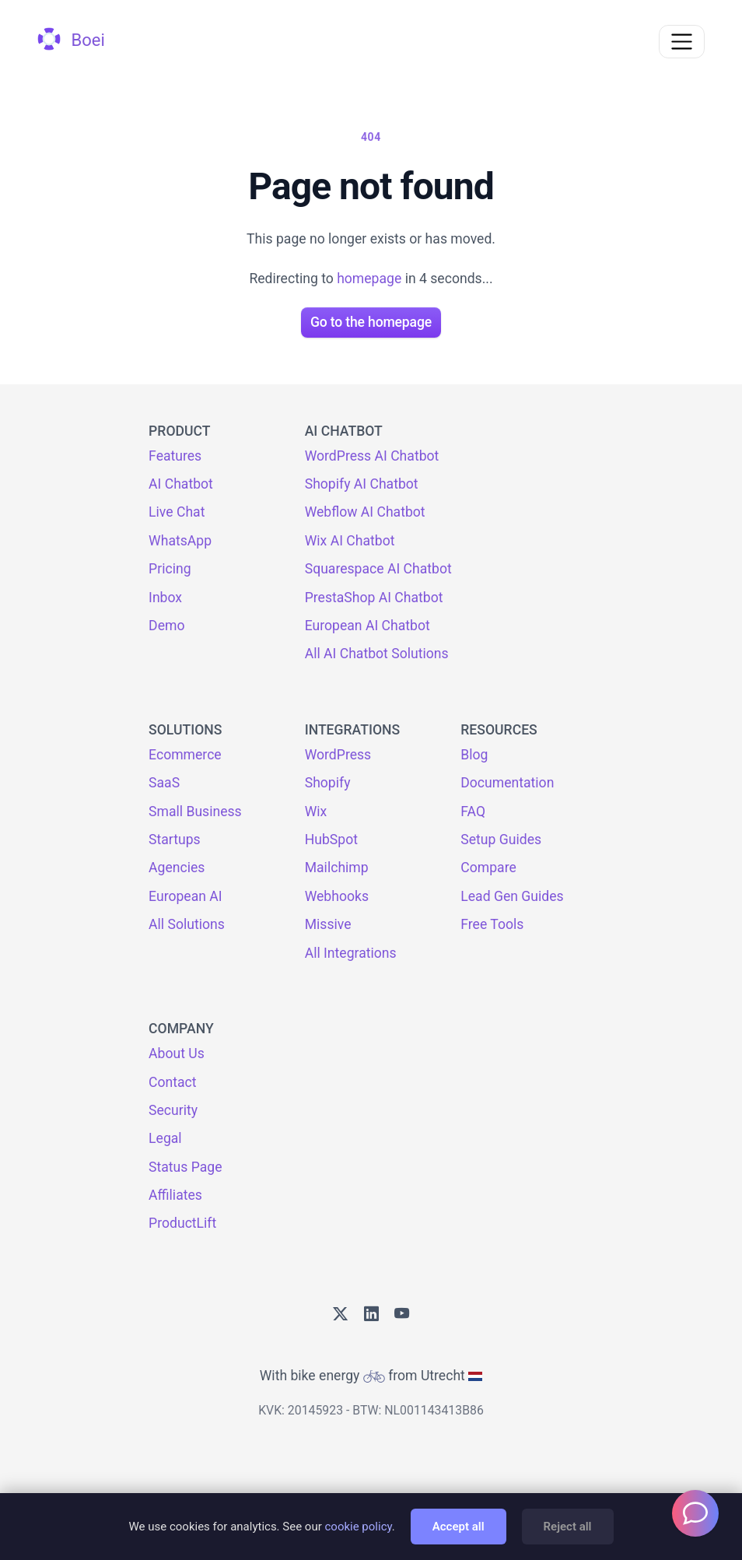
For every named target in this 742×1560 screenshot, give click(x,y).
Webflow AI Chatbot (365, 512)
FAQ (472, 811)
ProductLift (182, 1223)
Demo (166, 625)
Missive (328, 924)
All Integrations (351, 953)
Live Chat (177, 512)
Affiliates (175, 1195)
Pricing (170, 569)
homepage (369, 278)
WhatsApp (180, 541)
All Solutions (187, 924)
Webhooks (337, 896)
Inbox (165, 597)
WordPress (338, 754)
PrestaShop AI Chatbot (374, 597)
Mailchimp (337, 867)
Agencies (177, 867)
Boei (71, 39)
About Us (177, 1053)
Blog (474, 754)
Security (173, 1110)
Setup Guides (500, 839)
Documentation (507, 783)
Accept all (458, 1527)
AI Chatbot (181, 484)
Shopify (328, 783)
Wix (316, 811)
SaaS (164, 783)
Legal (165, 1138)
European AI (185, 896)
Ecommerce (185, 754)
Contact (173, 1082)
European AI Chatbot (367, 625)
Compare (488, 867)
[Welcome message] (695, 1513)
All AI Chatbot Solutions (377, 653)
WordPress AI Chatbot (372, 456)
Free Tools (491, 924)
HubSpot (331, 839)
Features (175, 456)
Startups (175, 839)
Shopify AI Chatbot (361, 484)
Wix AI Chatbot (350, 541)
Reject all (568, 1527)
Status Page (185, 1167)
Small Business (195, 811)
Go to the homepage (371, 322)
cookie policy (357, 1527)
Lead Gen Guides (511, 896)
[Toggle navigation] (682, 41)
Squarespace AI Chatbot (378, 569)
